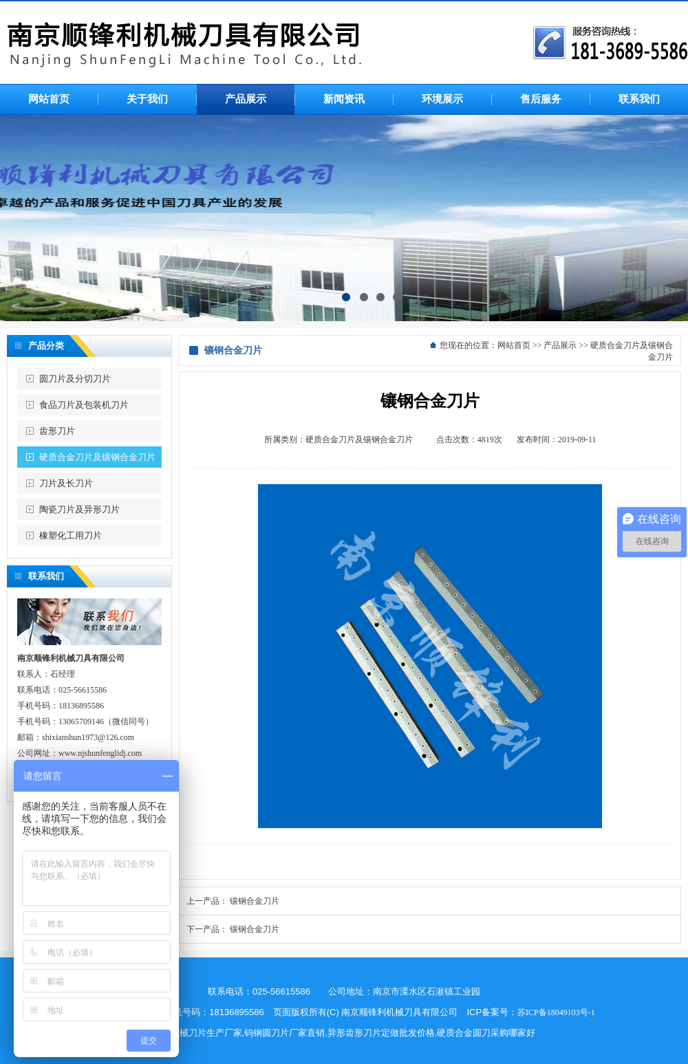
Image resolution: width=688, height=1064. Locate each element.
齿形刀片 (57, 431)
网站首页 (513, 345)
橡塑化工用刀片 (70, 535)
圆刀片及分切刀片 (75, 378)
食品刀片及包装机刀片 (84, 405)
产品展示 (560, 345)
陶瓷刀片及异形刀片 (79, 509)
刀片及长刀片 (66, 483)
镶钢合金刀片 (254, 901)
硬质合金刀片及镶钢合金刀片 (97, 457)
